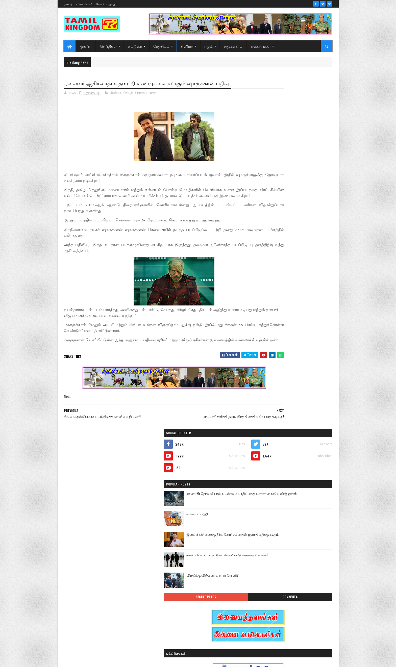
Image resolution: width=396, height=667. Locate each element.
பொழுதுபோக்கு (265, 600)
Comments (312, 247)
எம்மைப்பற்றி (84, 4)
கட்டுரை (135, 46)
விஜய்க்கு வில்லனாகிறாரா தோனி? (301, 225)
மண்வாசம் (297, 600)
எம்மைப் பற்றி (285, 163)
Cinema (141, 102)
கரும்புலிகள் (263, 564)
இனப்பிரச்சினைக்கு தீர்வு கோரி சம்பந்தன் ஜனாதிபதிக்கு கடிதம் (297, 187)
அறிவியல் (261, 520)
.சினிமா (115, 102)
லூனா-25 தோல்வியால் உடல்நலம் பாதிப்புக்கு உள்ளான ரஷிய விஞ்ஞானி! (300, 148)
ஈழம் (208, 46)
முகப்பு (68, 4)
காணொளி (292, 564)
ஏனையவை (261, 46)
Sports (258, 511)
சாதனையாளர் (264, 582)
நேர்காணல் (296, 591)
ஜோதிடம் (161, 46)
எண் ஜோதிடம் (264, 555)
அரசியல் (285, 511)
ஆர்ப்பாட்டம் (293, 520)
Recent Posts (272, 247)
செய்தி (128, 102)
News (153, 102)
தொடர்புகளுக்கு (105, 4)
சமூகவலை (233, 46)
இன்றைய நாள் (264, 538)
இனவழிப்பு (291, 529)
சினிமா (187, 46)
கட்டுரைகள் (297, 555)
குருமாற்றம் (262, 573)
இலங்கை (296, 538)
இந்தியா (260, 529)
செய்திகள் (108, 46)
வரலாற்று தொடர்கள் (268, 617)
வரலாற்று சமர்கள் (293, 608)
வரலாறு (259, 608)
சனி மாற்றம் (293, 573)
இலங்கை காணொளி (268, 547)
